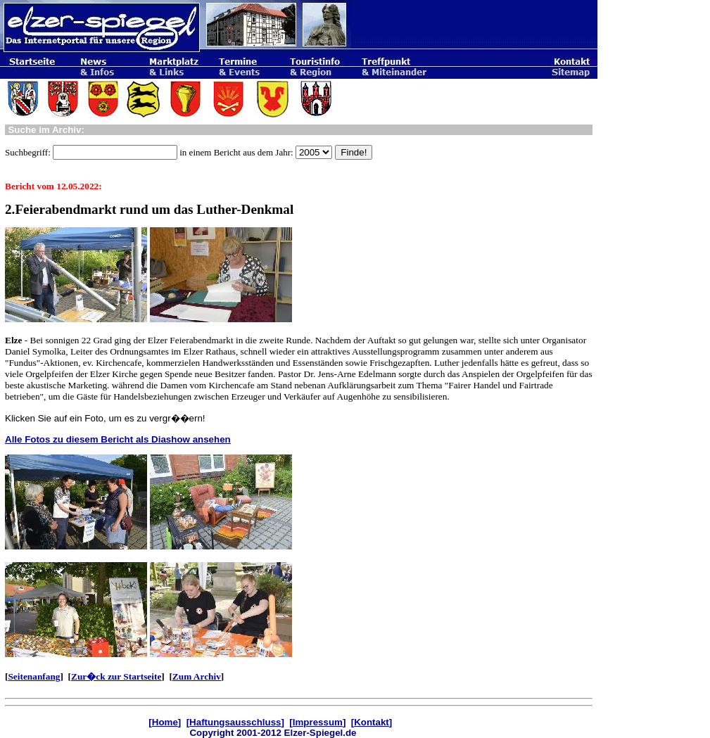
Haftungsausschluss (235, 722)
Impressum (318, 722)
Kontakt (371, 722)
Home (165, 722)
